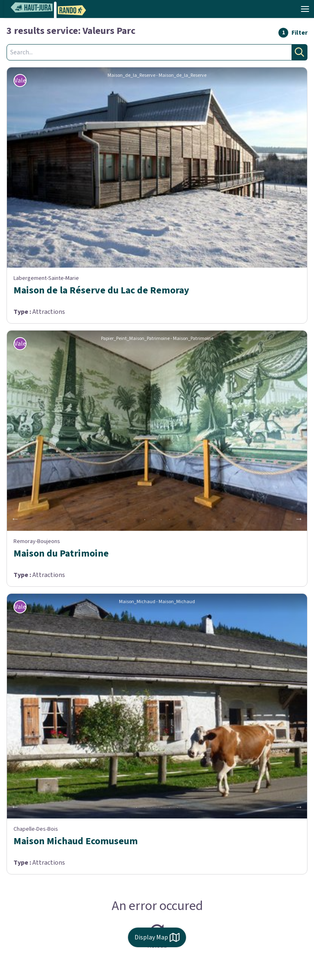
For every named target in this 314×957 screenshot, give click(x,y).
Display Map (157, 937)
